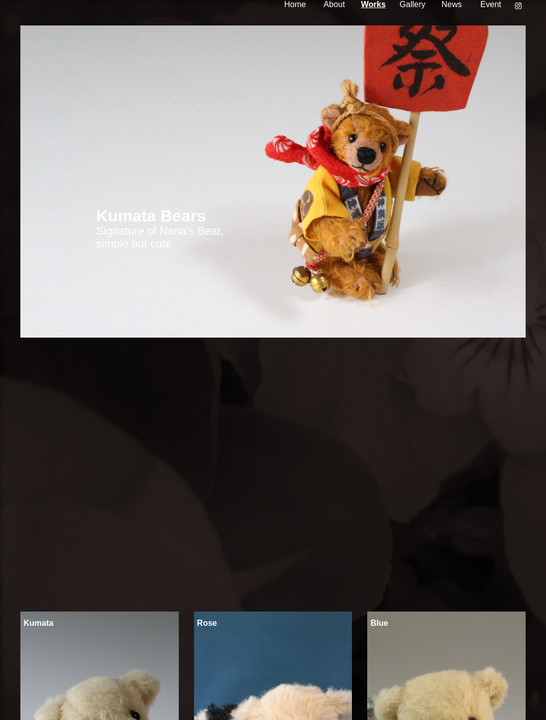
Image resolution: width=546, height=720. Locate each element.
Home (295, 4)
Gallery (413, 4)
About (334, 4)
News (452, 4)
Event (490, 4)
